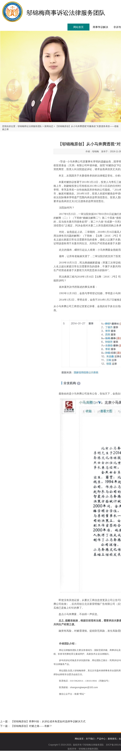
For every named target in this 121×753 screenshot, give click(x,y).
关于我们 (90, 738)
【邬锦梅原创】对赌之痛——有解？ (31, 726)
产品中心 (101, 738)
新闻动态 (48, 126)
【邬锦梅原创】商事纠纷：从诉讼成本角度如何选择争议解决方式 (48, 721)
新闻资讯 (112, 738)
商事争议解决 (100, 27)
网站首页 (78, 27)
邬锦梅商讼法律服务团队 (30, 126)
